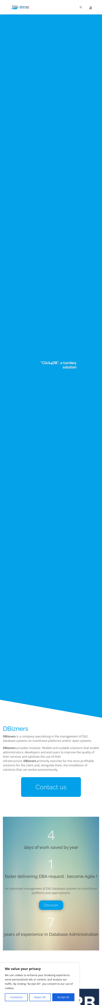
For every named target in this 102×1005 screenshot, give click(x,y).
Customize (16, 997)
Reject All (40, 997)
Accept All (63, 997)
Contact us (51, 787)
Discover (51, 905)
